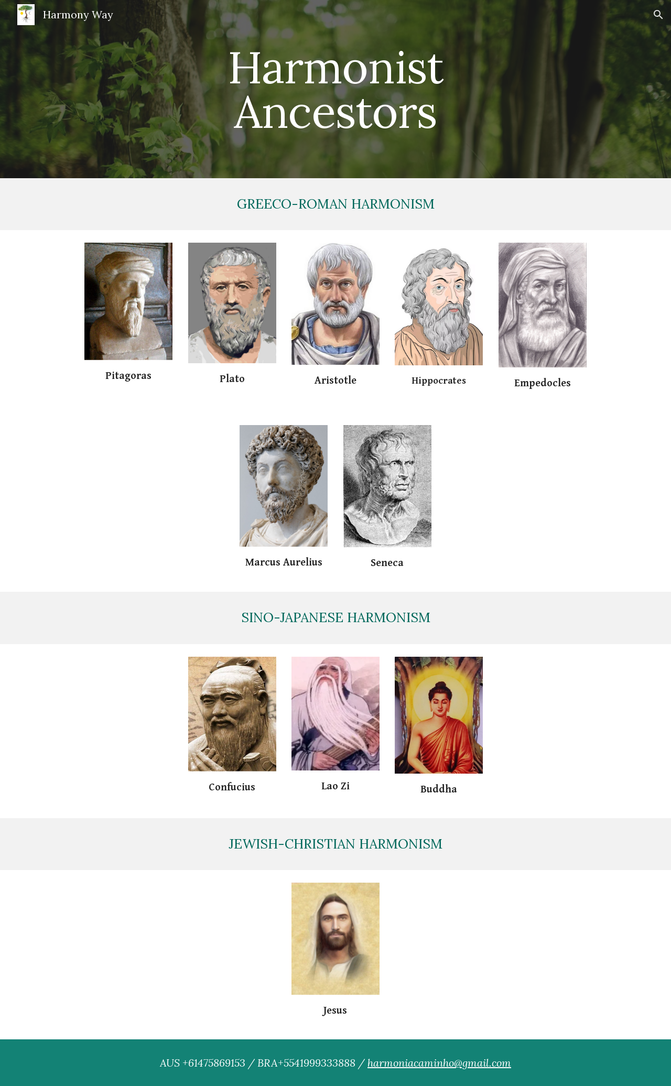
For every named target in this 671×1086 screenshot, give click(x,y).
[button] (658, 14)
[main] (335, 89)
